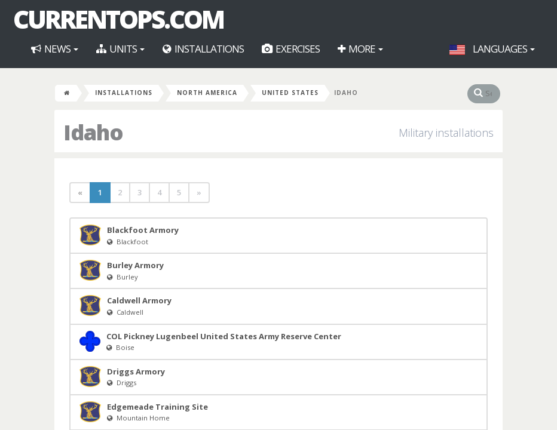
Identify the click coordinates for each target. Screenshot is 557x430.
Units (120, 49)
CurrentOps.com (118, 19)
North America (207, 92)
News (54, 49)
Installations (203, 49)
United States (290, 92)
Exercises (291, 49)
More (360, 49)
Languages (492, 49)
